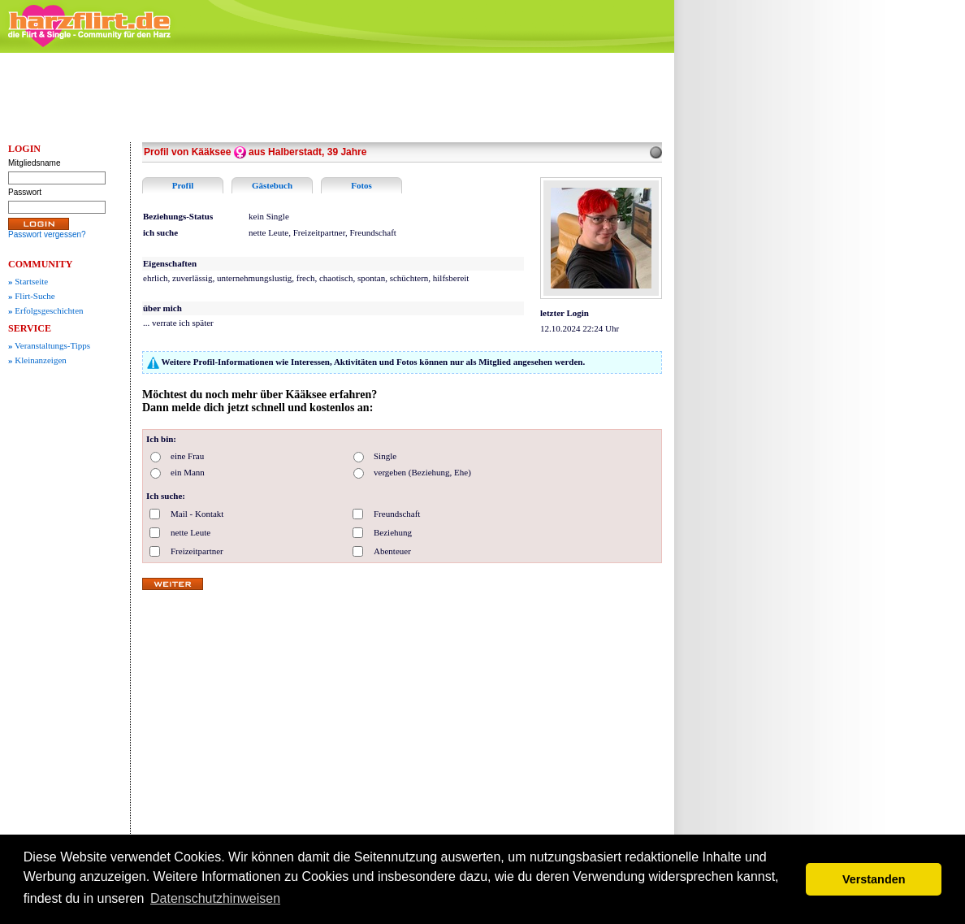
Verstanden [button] (874, 879)
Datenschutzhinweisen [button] (215, 898)
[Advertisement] (804, 305)
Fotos (361, 185)
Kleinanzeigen (37, 360)
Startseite (28, 281)
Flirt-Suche (31, 296)
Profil (183, 185)
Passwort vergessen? (47, 234)
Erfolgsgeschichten (46, 310)
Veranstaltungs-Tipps (49, 345)
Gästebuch (272, 185)
